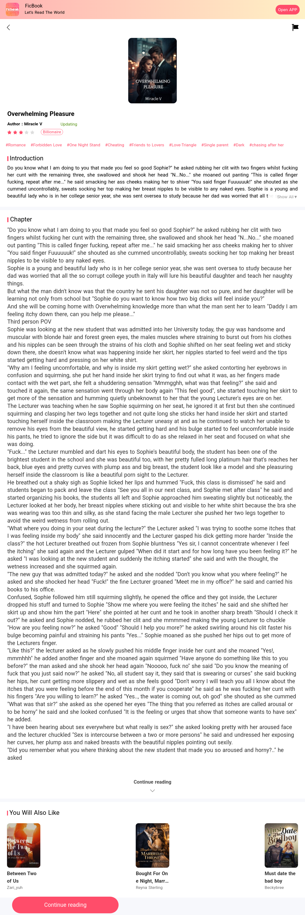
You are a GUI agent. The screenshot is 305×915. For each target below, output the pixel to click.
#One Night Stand (84, 144)
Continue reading (65, 905)
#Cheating (115, 144)
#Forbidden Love (47, 144)
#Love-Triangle (183, 144)
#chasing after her (266, 144)
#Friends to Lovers (147, 144)
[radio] (10, 132)
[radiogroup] (21, 132)
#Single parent (215, 144)
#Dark (239, 144)
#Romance (16, 144)
